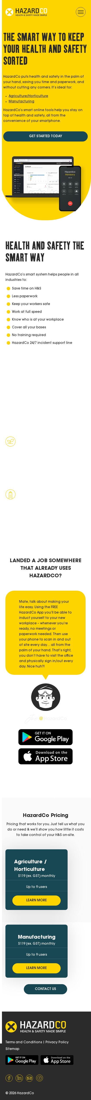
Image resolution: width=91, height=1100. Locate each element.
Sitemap (12, 1049)
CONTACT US (45, 989)
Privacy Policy (57, 1042)
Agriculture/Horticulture (28, 96)
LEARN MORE (36, 900)
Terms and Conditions (23, 1042)
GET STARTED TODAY (45, 136)
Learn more (27, 482)
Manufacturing (21, 101)
